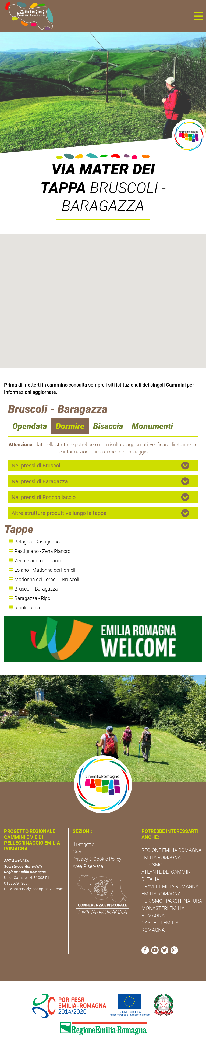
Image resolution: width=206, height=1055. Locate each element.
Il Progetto (83, 844)
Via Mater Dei (103, 169)
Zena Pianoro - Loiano (35, 560)
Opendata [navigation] (29, 426)
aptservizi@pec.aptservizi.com (38, 889)
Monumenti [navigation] (152, 426)
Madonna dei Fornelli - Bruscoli (44, 579)
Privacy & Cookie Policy (97, 859)
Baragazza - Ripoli (30, 598)
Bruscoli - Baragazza (33, 589)
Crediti (79, 851)
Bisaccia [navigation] (108, 426)
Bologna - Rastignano (34, 542)
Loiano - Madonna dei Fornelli (42, 570)
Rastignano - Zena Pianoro (39, 551)
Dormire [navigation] (70, 426)
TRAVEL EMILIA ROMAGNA (169, 886)
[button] (198, 15)
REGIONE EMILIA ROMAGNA (171, 850)
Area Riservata (88, 866)
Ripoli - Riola (24, 607)
